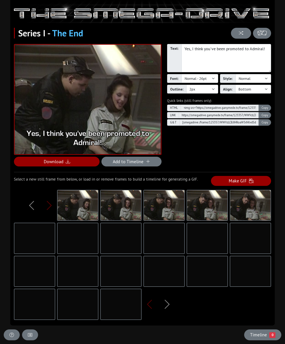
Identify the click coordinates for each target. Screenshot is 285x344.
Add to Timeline (131, 161)
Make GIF (241, 181)
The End (67, 33)
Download (57, 161)
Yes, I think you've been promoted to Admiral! (226, 58)
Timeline (262, 335)
